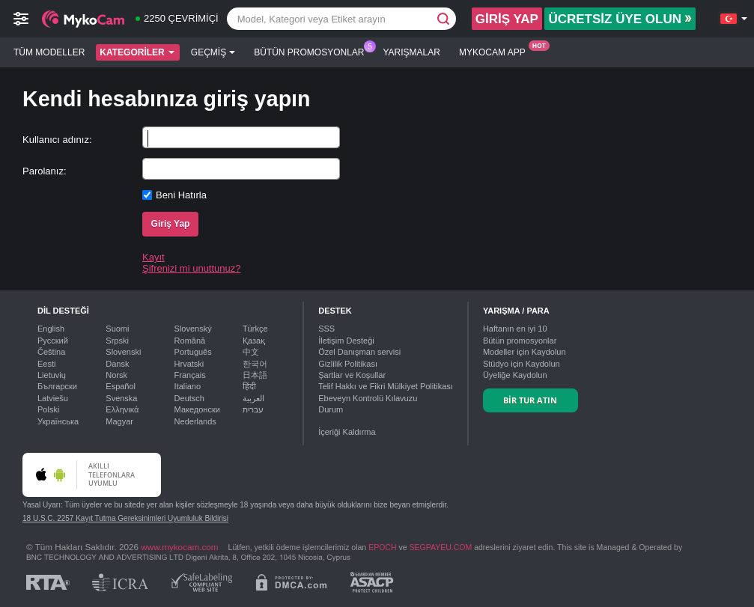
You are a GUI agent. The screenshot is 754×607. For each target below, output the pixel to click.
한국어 (255, 363)
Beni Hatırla (181, 195)
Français (190, 374)
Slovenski (123, 351)
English (50, 328)
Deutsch (189, 398)
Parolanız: (44, 171)
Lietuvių (51, 374)
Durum (330, 409)
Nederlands (195, 421)
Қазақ (254, 340)
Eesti (46, 363)
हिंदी (249, 386)
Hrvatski (189, 363)
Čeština (51, 351)
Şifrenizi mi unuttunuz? (191, 268)
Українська (58, 421)
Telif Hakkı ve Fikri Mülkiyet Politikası (385, 386)
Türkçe (255, 328)
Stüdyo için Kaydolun (521, 363)
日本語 (255, 374)
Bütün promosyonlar (312, 51)
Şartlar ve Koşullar (352, 374)
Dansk (117, 363)
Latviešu (52, 398)
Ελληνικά (122, 409)
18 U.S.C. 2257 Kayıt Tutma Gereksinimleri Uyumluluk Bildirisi (125, 518)
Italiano (187, 386)
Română (190, 340)
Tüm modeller (49, 52)
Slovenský (193, 328)
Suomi (117, 328)
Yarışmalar (411, 52)
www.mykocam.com (179, 547)
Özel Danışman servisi (359, 351)
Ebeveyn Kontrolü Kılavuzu (367, 398)
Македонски (197, 409)
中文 (251, 351)
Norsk (116, 374)
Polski (48, 409)
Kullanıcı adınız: (57, 139)
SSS (326, 328)
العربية (253, 398)
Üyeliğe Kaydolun (515, 374)
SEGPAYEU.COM (441, 547)
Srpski (117, 340)
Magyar (119, 421)
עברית (253, 409)
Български (57, 386)
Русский (52, 340)
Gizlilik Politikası (347, 363)
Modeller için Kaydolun (524, 351)
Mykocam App (496, 51)
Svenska (121, 398)
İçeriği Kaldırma (346, 431)
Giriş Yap (170, 224)
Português (193, 351)
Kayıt (153, 257)
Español (121, 386)
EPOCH (382, 547)
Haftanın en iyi (515, 328)
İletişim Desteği (346, 340)
